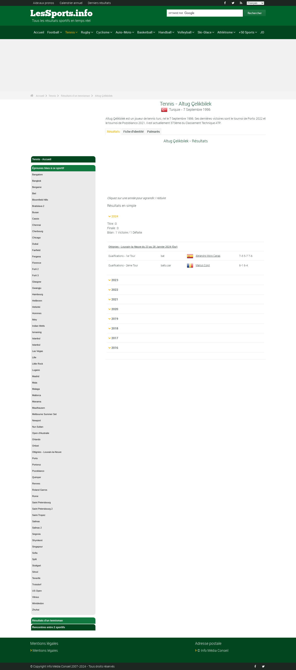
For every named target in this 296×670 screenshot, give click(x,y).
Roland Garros (39, 490)
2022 (114, 290)
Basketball (144, 32)
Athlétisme (225, 32)
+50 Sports (246, 32)
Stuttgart (36, 565)
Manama (36, 401)
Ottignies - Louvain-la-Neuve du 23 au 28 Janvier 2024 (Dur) (142, 246)
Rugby (85, 32)
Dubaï (35, 244)
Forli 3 (35, 275)
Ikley (34, 319)
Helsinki (36, 307)
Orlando (36, 439)
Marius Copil (198, 265)
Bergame (37, 187)
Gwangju (36, 288)
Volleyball (184, 32)
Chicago (36, 237)
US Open (37, 590)
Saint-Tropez (38, 515)
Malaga (36, 389)
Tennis (70, 32)
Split (34, 559)
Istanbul (36, 338)
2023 (114, 280)
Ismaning (37, 332)
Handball (165, 32)
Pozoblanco (38, 471)
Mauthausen (38, 408)
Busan (35, 212)
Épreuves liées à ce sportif (63, 168)
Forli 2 (35, 269)
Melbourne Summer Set (44, 414)
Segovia (36, 534)
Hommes (36, 313)
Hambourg (37, 294)
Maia (34, 382)
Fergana (36, 256)
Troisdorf (36, 584)
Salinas (36, 521)
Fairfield (36, 250)
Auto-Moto (123, 32)
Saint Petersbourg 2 (42, 508)
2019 (114, 319)
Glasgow (36, 281)
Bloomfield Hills (40, 199)
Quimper (36, 477)
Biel (34, 193)
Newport (36, 420)
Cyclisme (103, 32)
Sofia (34, 553)
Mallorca (36, 395)
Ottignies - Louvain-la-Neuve (46, 452)
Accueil (39, 32)
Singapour (37, 546)
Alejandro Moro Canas (203, 255)
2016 (114, 348)
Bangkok (36, 181)
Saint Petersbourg (41, 502)
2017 (114, 338)
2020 (114, 309)
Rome (35, 496)
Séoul (35, 572)
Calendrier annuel (71, 3)
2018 (114, 328)
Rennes (36, 483)
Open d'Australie (40, 433)
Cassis (35, 218)
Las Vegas (37, 351)
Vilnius (35, 597)
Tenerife (36, 578)
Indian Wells (38, 326)
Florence (36, 263)
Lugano (36, 370)
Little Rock (37, 363)
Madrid (35, 376)
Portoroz (36, 464)
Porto (35, 458)
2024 (114, 216)
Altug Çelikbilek (103, 95)
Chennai (36, 225)
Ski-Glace (204, 32)
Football (53, 32)
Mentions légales (45, 650)
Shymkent (37, 540)
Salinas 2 (37, 527)
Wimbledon (38, 603)
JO (262, 32)
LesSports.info (46, 13)
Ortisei (35, 445)
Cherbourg (37, 231)
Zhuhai (35, 609)
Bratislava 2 (38, 206)
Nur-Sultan (37, 427)
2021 (114, 299)
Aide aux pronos (43, 3)
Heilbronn (37, 300)
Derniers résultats (99, 3)
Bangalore (37, 174)
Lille (34, 357)
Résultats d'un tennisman (75, 95)
